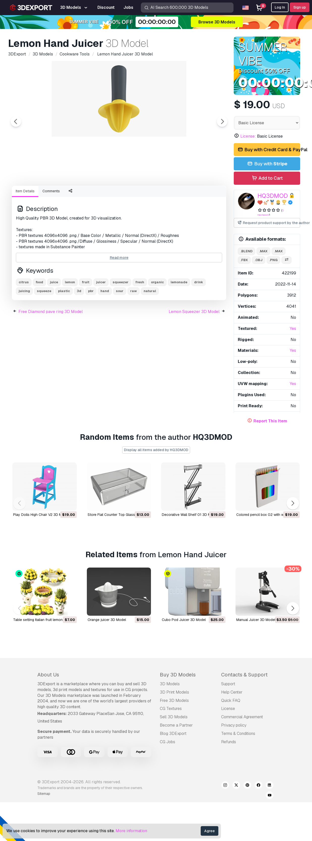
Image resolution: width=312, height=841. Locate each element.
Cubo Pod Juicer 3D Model (184, 619)
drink (198, 310)
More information (131, 830)
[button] (293, 503)
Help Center (232, 692)
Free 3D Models (174, 700)
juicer (101, 310)
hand (104, 319)
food (39, 310)
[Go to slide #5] (166, 195)
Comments (51, 218)
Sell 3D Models (174, 717)
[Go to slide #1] (37, 195)
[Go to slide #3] (102, 195)
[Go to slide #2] (70, 195)
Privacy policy (233, 725)
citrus (24, 310)
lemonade (179, 310)
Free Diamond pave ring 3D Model (50, 339)
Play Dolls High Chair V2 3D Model (41, 514)
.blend (246, 251)
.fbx (244, 260)
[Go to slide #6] (199, 195)
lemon (70, 310)
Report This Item (270, 421)
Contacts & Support (244, 674)
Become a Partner (176, 725)
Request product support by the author (268, 223)
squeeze (44, 319)
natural (150, 319)
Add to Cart (267, 178)
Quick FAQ (230, 700)
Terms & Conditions (238, 733)
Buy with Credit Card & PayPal (268, 150)
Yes (293, 328)
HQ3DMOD (272, 196)
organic (157, 310)
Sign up (299, 7)
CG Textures (171, 708)
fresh (139, 310)
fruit (85, 310)
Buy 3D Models (178, 674)
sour (119, 319)
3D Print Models (174, 692)
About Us (48, 674)
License (228, 708)
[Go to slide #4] (134, 195)
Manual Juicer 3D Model (255, 619)
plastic (64, 319)
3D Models (170, 684)
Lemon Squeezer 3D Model (194, 339)
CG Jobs (167, 741)
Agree (209, 831)
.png (273, 260)
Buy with (267, 164)
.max (263, 251)
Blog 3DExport (173, 733)
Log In (280, 7)
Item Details (25, 218)
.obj (259, 260)
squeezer (120, 310)
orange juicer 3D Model (107, 619)
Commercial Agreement (242, 717)
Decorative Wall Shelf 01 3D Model (190, 514)
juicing (24, 319)
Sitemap (43, 793)
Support (228, 684)
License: (248, 136)
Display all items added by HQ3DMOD (156, 450)
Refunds (228, 741)
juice (54, 310)
